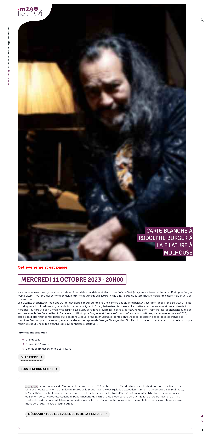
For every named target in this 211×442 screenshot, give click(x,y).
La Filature (31, 386)
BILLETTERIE (29, 357)
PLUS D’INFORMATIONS (37, 369)
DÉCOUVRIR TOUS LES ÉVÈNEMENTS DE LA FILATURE (65, 414)
